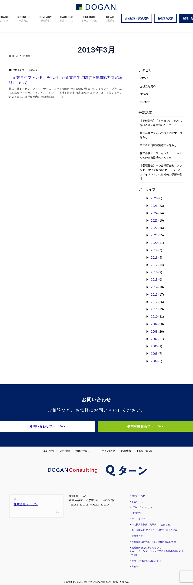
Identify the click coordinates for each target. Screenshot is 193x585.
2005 (154, 353)
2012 (154, 302)
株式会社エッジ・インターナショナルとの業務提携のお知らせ (161, 155)
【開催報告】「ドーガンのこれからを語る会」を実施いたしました (161, 123)
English (135, 564)
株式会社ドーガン (26, 502)
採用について (83, 449)
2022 (154, 228)
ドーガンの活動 (106, 449)
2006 (154, 346)
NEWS (33, 70)
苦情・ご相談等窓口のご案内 (146, 559)
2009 (154, 324)
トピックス (137, 499)
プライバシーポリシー (143, 505)
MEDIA (144, 78)
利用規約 (136, 511)
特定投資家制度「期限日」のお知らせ (151, 523)
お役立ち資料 (148, 86)
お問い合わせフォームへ (63, 426)
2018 (154, 257)
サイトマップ (138, 517)
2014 (154, 287)
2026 (154, 198)
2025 (154, 205)
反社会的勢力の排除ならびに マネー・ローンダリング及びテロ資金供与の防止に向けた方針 (156, 549)
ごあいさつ (47, 449)
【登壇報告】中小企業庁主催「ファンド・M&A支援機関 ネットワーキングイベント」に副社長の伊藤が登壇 (161, 172)
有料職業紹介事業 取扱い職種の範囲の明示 (154, 540)
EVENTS (145, 102)
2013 (154, 294)
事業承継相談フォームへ (129, 426)
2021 (154, 235)
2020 (154, 242)
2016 (154, 272)
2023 (154, 220)
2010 (154, 316)
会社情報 (64, 449)
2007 (154, 339)
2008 (154, 331)
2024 (154, 213)
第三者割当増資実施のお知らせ (158, 145)
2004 (154, 361)
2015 (154, 279)
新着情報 (126, 449)
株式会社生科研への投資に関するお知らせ (161, 135)
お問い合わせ (144, 449)
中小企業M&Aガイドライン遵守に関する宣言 (154, 528)
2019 (154, 250)
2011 (154, 309)
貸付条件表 (137, 534)
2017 (154, 265)
